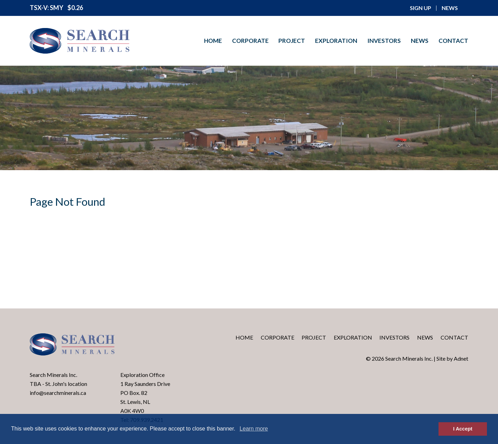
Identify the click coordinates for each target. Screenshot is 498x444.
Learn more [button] (254, 429)
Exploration (336, 40)
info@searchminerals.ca (58, 392)
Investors (384, 40)
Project (291, 40)
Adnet (461, 358)
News (419, 40)
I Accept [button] (462, 429)
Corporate (250, 40)
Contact (453, 40)
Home (213, 40)
